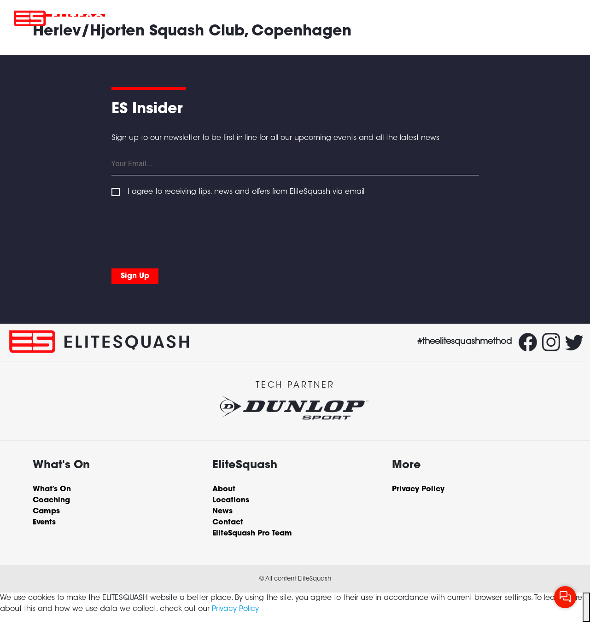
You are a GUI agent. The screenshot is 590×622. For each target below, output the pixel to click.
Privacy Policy (235, 609)
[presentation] (181, 231)
